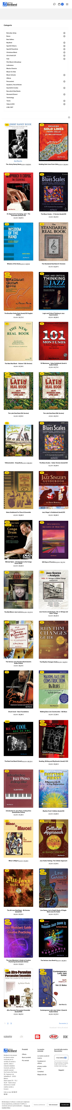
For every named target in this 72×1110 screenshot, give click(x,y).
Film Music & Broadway (13, 62)
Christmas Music (11, 52)
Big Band (9, 42)
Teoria (8, 101)
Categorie (8, 25)
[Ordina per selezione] (36, 117)
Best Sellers (10, 39)
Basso (8, 36)
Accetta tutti (65, 1104)
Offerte (8, 78)
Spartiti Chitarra (11, 46)
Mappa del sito (41, 1074)
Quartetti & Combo (12, 88)
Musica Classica (11, 68)
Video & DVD (10, 104)
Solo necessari (53, 1104)
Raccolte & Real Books (13, 91)
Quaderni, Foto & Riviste (14, 84)
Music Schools (11, 75)
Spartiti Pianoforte (12, 49)
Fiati (7, 59)
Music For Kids (11, 72)
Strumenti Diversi (11, 94)
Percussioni (10, 81)
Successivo (63, 1023)
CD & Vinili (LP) (11, 55)
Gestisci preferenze (39, 1104)
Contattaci (40, 1071)
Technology (10, 97)
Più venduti (25, 1060)
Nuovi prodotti (26, 1057)
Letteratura (10, 65)
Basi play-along (11, 33)
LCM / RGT (9, 107)
